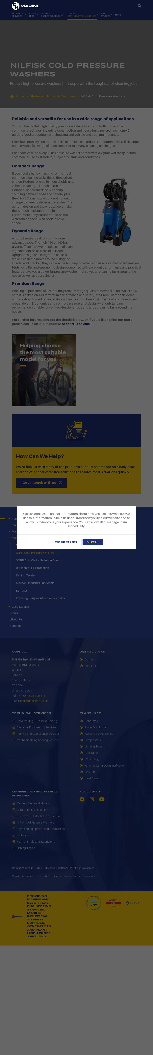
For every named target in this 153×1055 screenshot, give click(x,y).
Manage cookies (66, 541)
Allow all (92, 541)
